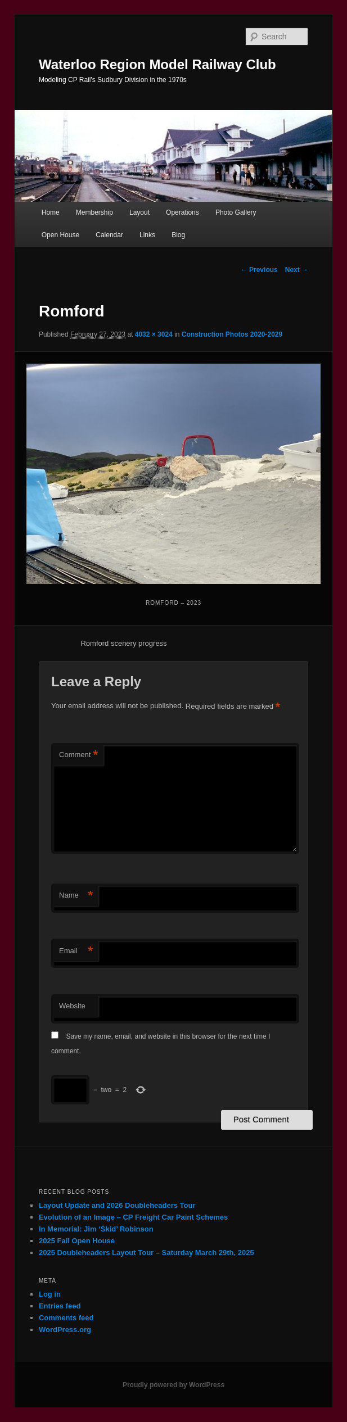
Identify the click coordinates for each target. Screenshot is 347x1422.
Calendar (109, 235)
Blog (178, 235)
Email (76, 951)
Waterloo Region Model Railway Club (157, 64)
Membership (94, 212)
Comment (78, 755)
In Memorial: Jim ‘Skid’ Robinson (96, 1229)
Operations (182, 212)
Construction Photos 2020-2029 (232, 334)
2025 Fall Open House (77, 1241)
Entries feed (59, 1306)
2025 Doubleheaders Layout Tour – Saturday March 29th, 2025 (146, 1252)
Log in (50, 1294)
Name (76, 895)
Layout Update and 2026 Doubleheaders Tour (117, 1205)
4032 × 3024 (154, 334)
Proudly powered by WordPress (173, 1385)
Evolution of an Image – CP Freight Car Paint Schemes (133, 1217)
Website (72, 1006)
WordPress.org (65, 1329)
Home (51, 212)
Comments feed (66, 1318)
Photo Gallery (235, 212)
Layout (139, 212)
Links (147, 235)
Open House (60, 235)
